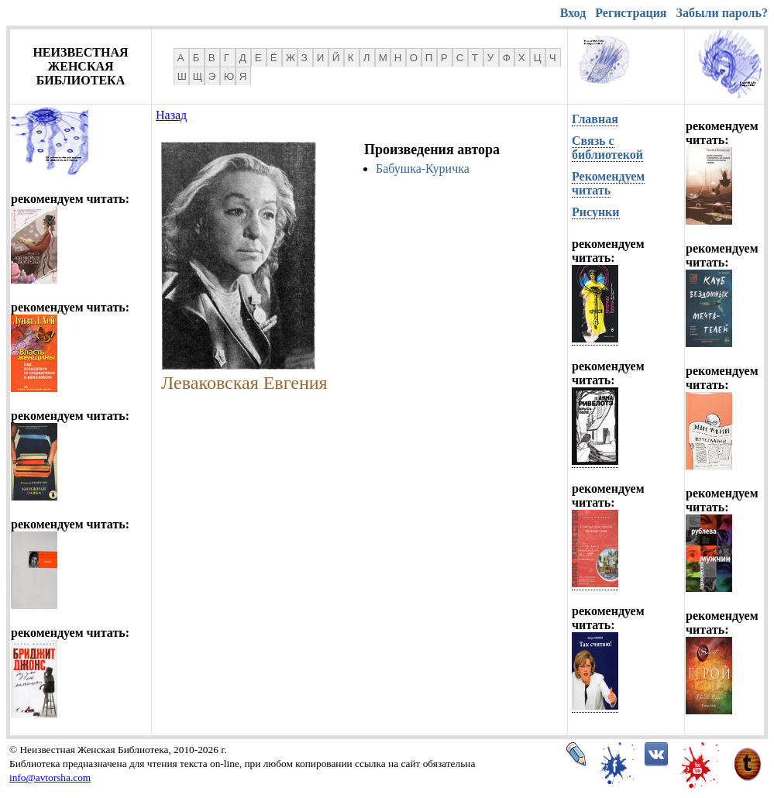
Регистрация (630, 12)
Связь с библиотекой (607, 147)
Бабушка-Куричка (423, 168)
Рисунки (596, 211)
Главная (595, 119)
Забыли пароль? (722, 12)
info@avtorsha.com (50, 777)
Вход (573, 12)
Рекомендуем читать (608, 183)
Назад (171, 115)
